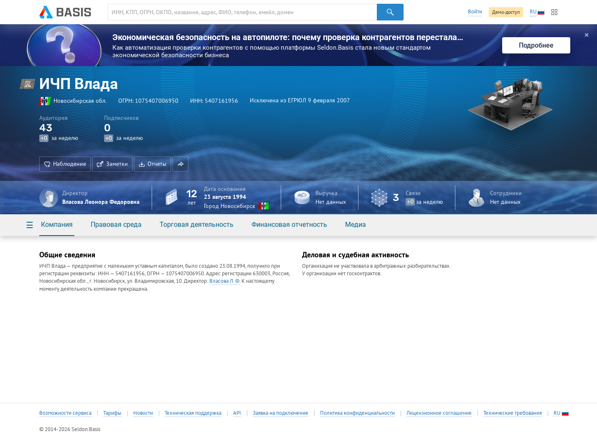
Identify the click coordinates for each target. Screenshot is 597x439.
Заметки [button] (112, 163)
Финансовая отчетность (289, 224)
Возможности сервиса (65, 413)
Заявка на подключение (280, 413)
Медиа (355, 224)
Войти (475, 11)
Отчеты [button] (152, 163)
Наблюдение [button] (65, 163)
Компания (57, 224)
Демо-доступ (506, 12)
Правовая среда (116, 224)
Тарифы (112, 413)
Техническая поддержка (193, 413)
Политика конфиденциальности (357, 413)
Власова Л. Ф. (224, 280)
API (237, 413)
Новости (143, 413)
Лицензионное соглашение (439, 413)
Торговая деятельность (197, 224)
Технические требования (512, 413)
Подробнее (536, 45)
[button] (180, 164)
